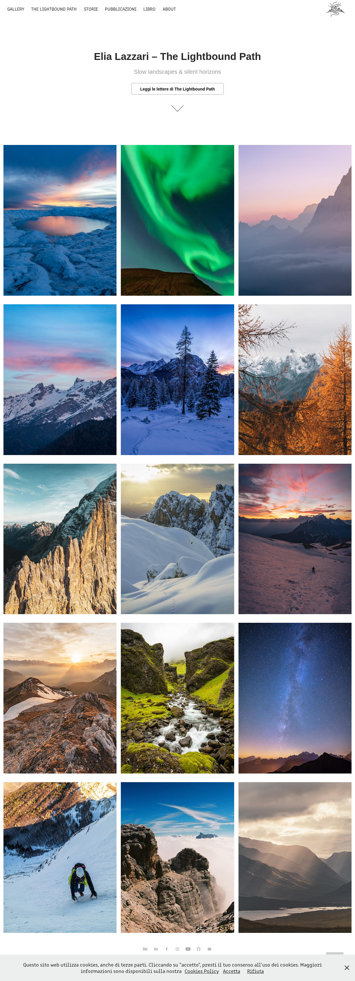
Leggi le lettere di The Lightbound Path (177, 89)
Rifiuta (255, 970)
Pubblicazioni (120, 9)
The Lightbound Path (54, 9)
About (169, 9)
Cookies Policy (202, 970)
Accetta (231, 970)
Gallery (15, 9)
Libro (149, 9)
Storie (91, 9)
